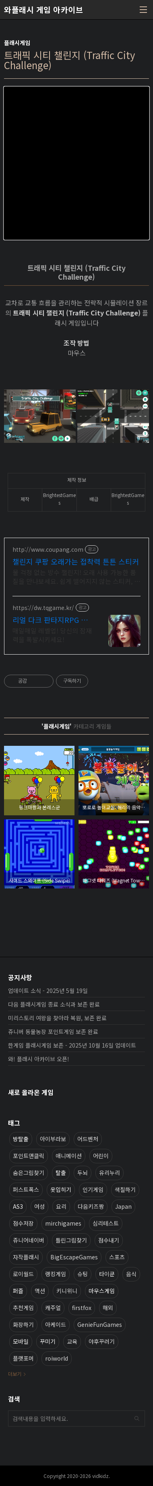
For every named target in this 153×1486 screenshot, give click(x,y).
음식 (131, 1274)
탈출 (61, 1173)
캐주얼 (53, 1308)
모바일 (21, 1341)
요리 (61, 1206)
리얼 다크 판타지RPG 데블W (50, 619)
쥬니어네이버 (28, 1240)
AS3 (18, 1206)
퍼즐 (18, 1291)
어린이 (101, 1156)
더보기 (14, 1373)
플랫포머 (23, 1358)
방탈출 (21, 1139)
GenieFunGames (99, 1324)
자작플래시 (26, 1257)
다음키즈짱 (91, 1206)
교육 (72, 1341)
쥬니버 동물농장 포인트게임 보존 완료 (53, 1032)
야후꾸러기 (102, 1341)
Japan (123, 1206)
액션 (40, 1291)
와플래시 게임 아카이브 (43, 9)
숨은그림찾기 (28, 1173)
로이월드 (23, 1274)
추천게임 (23, 1308)
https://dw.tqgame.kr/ (43, 607)
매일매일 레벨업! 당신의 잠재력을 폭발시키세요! (52, 635)
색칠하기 (125, 1189)
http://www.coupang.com (47, 549)
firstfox (81, 1308)
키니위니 (66, 1291)
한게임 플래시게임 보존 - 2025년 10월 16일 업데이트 (72, 1045)
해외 (108, 1308)
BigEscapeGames (74, 1257)
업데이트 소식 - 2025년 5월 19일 (48, 991)
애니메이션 (69, 1156)
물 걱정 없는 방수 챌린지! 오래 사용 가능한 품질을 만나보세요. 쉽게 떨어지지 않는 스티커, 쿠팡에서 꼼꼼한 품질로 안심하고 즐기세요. (76, 576)
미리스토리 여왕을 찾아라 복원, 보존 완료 (57, 1018)
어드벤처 (87, 1139)
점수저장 (23, 1223)
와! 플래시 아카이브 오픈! (38, 1059)
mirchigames (63, 1223)
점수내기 (108, 1240)
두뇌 (82, 1173)
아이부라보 (53, 1139)
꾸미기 (48, 1341)
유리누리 (109, 1173)
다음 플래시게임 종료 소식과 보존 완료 (54, 1004)
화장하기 (23, 1324)
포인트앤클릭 (28, 1156)
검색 (137, 1418)
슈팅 (82, 1274)
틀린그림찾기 (71, 1240)
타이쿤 (107, 1274)
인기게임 (93, 1189)
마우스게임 (102, 1291)
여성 (39, 1206)
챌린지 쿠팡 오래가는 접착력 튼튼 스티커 (75, 561)
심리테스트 (106, 1223)
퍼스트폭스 (26, 1189)
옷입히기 (60, 1189)
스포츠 (117, 1257)
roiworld (56, 1358)
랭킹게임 (55, 1274)
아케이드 (55, 1324)
